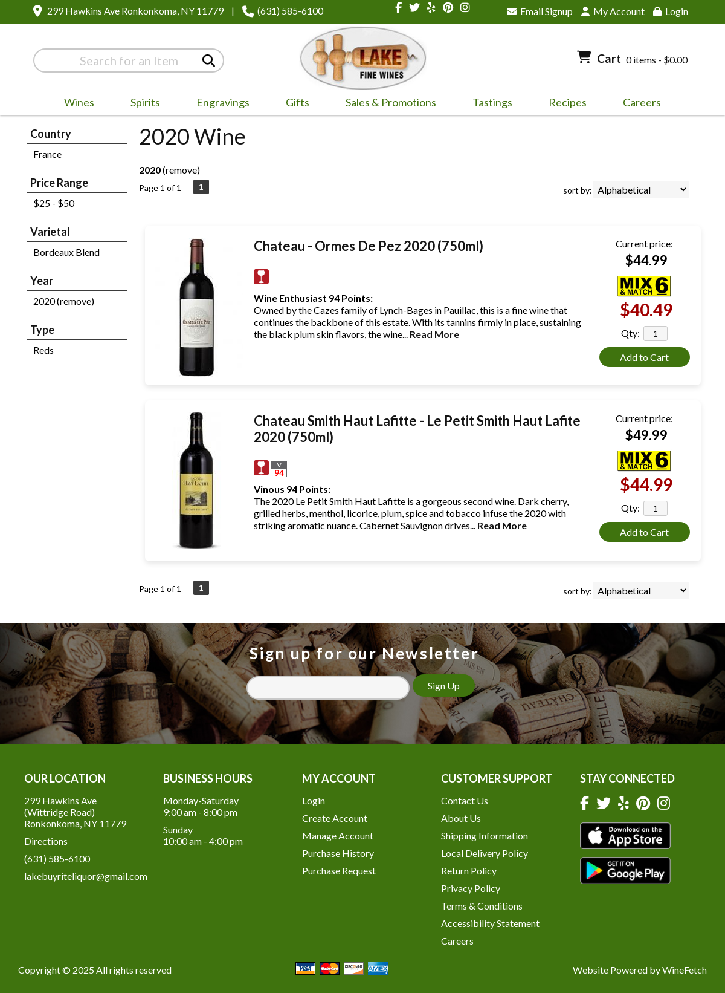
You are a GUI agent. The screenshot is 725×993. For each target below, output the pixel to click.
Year (41, 280)
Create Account (334, 818)
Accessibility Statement (490, 923)
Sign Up (444, 685)
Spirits (141, 104)
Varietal (50, 231)
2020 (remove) (63, 301)
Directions (46, 841)
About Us (461, 818)
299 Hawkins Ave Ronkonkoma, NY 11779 (135, 10)
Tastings (492, 102)
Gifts (294, 104)
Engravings (219, 104)
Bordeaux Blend (66, 252)
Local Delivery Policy (484, 853)
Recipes (568, 102)
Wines (75, 104)
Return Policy (469, 870)
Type (42, 329)
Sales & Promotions (386, 104)
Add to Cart (644, 357)
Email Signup (540, 11)
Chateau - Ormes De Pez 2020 (368, 246)
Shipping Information (484, 835)
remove (181, 169)
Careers (638, 104)
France (47, 154)
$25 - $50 (53, 203)
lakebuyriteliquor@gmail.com (85, 876)
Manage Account (337, 835)
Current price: (644, 243)
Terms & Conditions (482, 905)
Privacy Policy (470, 888)
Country (50, 133)
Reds (43, 350)
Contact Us (464, 800)
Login (670, 11)
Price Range (59, 182)
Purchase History (338, 853)
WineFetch (684, 969)
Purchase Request (339, 870)
